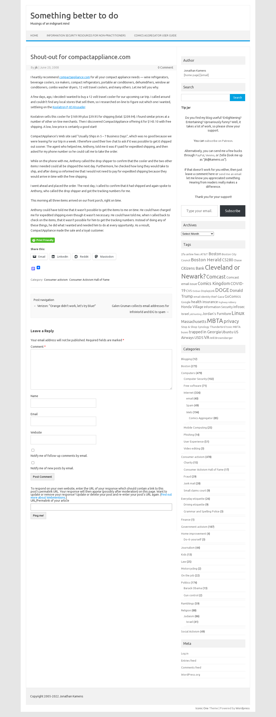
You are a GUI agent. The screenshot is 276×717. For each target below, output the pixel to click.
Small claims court (195, 490)
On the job (187, 575)
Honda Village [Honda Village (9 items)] (192, 307)
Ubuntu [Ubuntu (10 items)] (227, 332)
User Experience (194, 441)
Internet (189, 392)
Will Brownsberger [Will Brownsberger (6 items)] (221, 337)
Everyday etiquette (193, 498)
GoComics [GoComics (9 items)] (233, 296)
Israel (189, 621)
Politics (185, 582)
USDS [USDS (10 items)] (198, 337)
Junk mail (189, 483)
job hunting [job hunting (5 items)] (196, 314)
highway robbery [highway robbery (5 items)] (227, 302)
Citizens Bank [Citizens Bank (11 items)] (192, 268)
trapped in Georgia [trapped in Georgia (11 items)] (205, 332)
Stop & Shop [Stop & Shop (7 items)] (189, 327)
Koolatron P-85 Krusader (69, 107)
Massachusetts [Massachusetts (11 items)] (193, 321)
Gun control (191, 595)
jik (36, 67)
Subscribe (232, 211)
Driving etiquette (194, 504)
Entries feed (188, 660)
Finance (186, 519)
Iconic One (202, 708)
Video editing (192, 448)
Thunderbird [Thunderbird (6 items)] (218, 326)
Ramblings (187, 603)
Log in (184, 653)
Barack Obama (193, 588)
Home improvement (193, 533)
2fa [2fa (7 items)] (183, 254)
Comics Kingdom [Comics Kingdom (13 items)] (214, 283)
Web (189, 412)
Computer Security (195, 378)
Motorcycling (189, 568)
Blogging (186, 358)
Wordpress (243, 708)
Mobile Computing (195, 427)
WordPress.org (190, 674)
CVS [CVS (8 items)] (189, 291)
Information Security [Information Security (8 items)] (218, 307)
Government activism (194, 526)
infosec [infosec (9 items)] (239, 307)
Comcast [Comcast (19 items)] (216, 276)
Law (183, 561)
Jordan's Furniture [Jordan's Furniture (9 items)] (216, 314)
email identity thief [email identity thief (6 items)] (205, 296)
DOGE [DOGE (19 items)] (222, 290)
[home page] (192, 75)
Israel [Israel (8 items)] (185, 314)
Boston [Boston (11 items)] (215, 254)
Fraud (187, 476)
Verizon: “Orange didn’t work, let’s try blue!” (65, 306)
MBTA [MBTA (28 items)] (215, 321)
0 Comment (165, 67)
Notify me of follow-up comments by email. (59, 455)
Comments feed (191, 667)
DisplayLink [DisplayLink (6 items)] (208, 290)
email (189, 398)
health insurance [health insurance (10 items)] (204, 302)
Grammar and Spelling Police (202, 511)
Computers (188, 372)
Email (34, 414)
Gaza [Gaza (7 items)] (221, 296)
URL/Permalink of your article (50, 500)
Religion (186, 610)
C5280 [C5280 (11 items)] (227, 260)
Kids (184, 554)
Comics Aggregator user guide (155, 35)
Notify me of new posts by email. (52, 468)
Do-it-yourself (192, 539)
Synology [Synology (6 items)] (203, 326)
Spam (189, 405)
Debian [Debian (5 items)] (196, 291)
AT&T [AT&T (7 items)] (204, 254)
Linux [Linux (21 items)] (238, 313)
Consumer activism (56, 279)
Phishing (189, 434)
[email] (204, 75)
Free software (192, 385)
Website (36, 432)
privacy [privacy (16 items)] (231, 321)
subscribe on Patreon (218, 140)
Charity (188, 462)
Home (34, 35)
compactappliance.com (74, 77)
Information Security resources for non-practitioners (86, 35)
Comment (38, 346)
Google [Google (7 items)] (186, 302)
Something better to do (74, 15)
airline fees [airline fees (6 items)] (193, 254)
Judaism (189, 616)
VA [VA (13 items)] (206, 337)
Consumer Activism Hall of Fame (89, 279)
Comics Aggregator (201, 418)
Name (34, 396)
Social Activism (190, 631)
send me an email (230, 174)
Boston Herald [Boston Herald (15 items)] (206, 259)
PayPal (200, 155)
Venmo (210, 155)
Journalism (188, 547)
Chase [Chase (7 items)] (238, 260)
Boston (185, 366)
